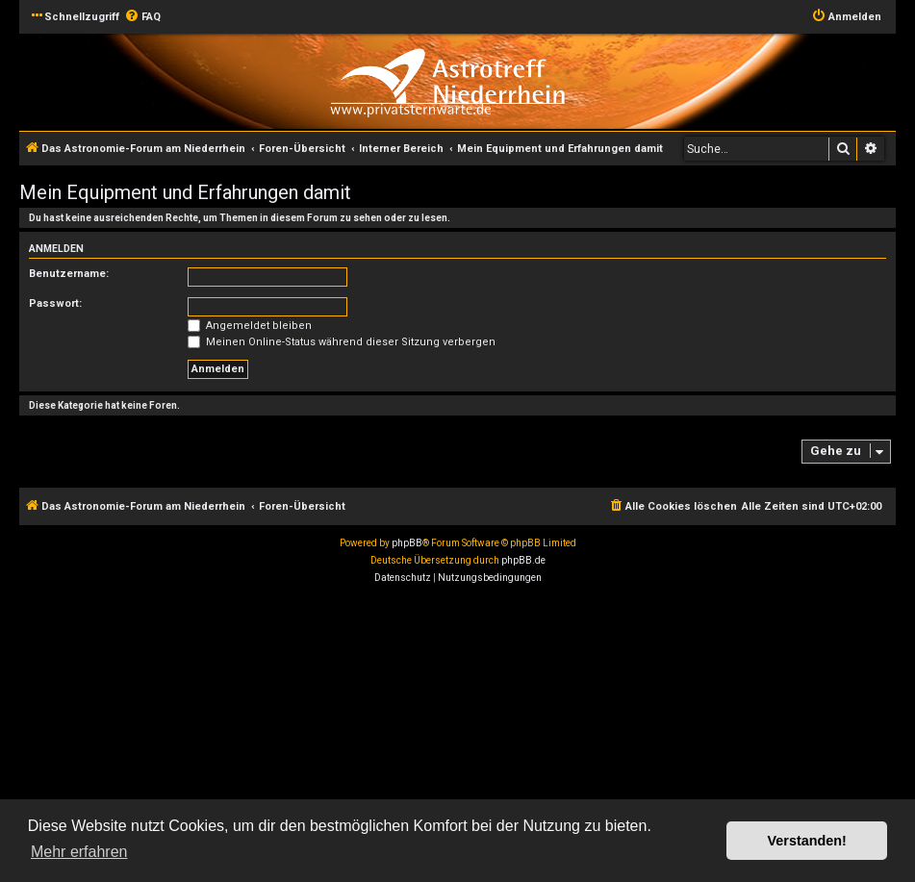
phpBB (407, 543)
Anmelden (56, 248)
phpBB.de (523, 560)
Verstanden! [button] (807, 840)
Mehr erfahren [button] (79, 852)
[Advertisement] (457, 735)
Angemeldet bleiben (250, 325)
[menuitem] (142, 17)
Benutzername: (69, 273)
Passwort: (55, 303)
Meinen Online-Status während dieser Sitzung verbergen (342, 342)
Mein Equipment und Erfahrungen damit (185, 192)
